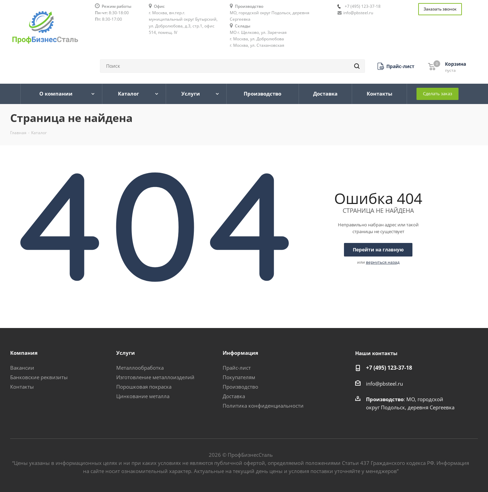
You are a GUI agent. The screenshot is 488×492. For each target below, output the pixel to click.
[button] (396, 66)
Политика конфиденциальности (263, 405)
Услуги (125, 352)
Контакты (22, 386)
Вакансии (22, 367)
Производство (240, 386)
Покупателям (239, 377)
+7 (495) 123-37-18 (363, 6)
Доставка (234, 396)
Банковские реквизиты (39, 377)
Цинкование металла (142, 396)
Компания (24, 352)
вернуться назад (383, 262)
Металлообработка (140, 367)
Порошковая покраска (143, 386)
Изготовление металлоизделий (155, 377)
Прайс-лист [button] (237, 368)
